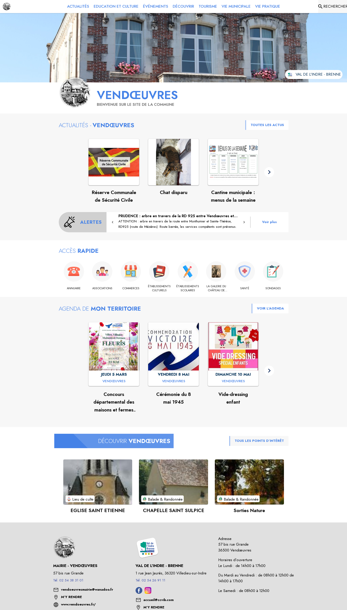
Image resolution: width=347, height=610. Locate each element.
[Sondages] (273, 288)
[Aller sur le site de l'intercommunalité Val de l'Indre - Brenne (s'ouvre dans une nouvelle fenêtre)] (314, 74)
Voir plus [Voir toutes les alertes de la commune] (269, 221)
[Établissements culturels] (159, 288)
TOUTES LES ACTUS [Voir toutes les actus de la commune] (267, 124)
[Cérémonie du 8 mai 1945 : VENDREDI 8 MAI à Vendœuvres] (173, 381)
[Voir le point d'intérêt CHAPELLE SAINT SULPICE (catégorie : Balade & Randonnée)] (173, 481)
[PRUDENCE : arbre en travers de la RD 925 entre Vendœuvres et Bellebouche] (178, 221)
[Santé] (245, 288)
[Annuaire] (74, 288)
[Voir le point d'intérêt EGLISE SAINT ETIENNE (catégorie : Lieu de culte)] (97, 481)
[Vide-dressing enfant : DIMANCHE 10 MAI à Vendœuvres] (233, 381)
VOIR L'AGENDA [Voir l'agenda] (270, 308)
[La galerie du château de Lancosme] (216, 288)
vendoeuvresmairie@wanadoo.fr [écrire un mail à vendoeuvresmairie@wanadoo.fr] (87, 589)
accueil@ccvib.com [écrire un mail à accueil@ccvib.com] (158, 599)
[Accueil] (6, 6)
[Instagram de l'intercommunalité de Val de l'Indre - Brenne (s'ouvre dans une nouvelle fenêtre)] (148, 592)
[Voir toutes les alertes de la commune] (83, 222)
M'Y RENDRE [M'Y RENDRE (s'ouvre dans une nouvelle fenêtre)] (71, 596)
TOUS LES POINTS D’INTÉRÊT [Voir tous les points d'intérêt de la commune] (259, 440)
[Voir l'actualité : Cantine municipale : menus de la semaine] (233, 162)
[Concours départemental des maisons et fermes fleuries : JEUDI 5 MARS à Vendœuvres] (113, 381)
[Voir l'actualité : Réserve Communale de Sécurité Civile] (113, 162)
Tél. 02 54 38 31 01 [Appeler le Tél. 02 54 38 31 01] (68, 580)
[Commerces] (131, 288)
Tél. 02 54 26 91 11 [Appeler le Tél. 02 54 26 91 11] (150, 580)
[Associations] (102, 288)
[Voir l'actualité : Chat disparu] (173, 162)
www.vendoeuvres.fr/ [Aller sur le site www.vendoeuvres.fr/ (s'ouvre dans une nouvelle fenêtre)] (78, 604)
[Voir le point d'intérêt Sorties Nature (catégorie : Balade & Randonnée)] (249, 481)
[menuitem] (78, 6)
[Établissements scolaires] (188, 288)
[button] (269, 172)
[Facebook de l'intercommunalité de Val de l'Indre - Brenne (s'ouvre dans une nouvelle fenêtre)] (139, 592)
